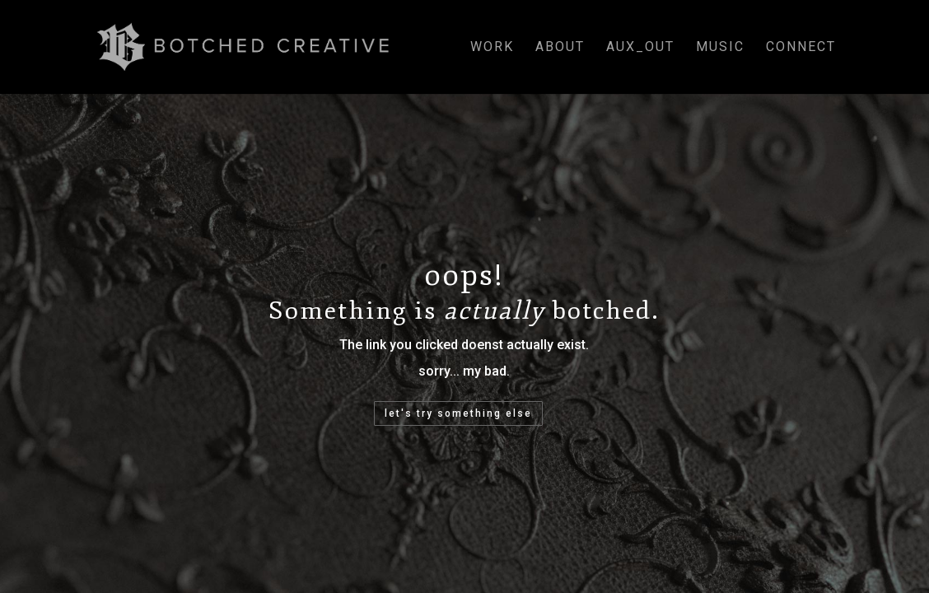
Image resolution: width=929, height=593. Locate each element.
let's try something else (458, 413)
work (492, 47)
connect (801, 47)
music (720, 47)
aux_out (640, 47)
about (560, 47)
